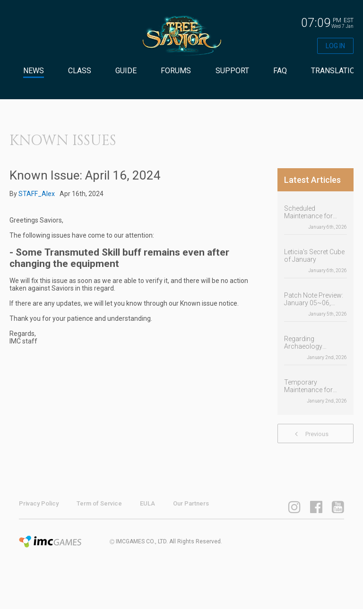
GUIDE (126, 70)
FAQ (280, 70)
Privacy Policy (39, 503)
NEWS (33, 70)
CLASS (79, 70)
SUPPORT (232, 70)
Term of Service (99, 503)
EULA (147, 503)
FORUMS (176, 70)
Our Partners (191, 503)
